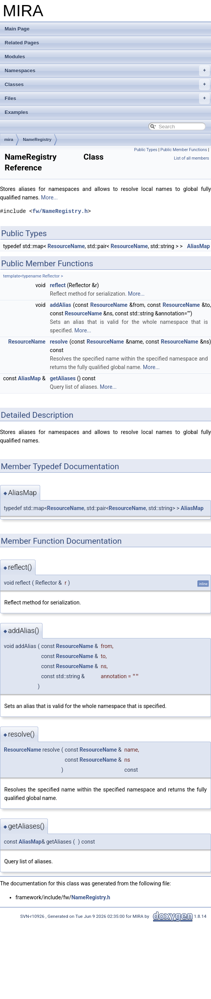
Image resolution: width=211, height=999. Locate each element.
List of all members (191, 158)
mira (8, 139)
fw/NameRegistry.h (60, 211)
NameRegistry (37, 139)
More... (49, 197)
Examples (16, 112)
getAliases (63, 378)
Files (107, 98)
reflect (58, 285)
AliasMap (198, 246)
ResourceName (66, 246)
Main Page (17, 29)
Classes (107, 84)
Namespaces (107, 70)
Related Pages (22, 43)
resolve (59, 342)
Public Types (145, 149)
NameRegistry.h (90, 897)
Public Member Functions (183, 149)
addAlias (60, 305)
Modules (15, 57)
